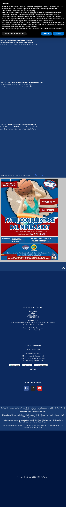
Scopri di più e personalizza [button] (14, 33)
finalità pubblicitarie (22, 18)
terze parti (33, 13)
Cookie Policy (27, 365)
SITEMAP (33, 369)
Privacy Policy (15, 365)
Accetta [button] (58, 33)
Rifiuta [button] (46, 33)
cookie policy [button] (31, 11)
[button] (35, 175)
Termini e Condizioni (41, 365)
